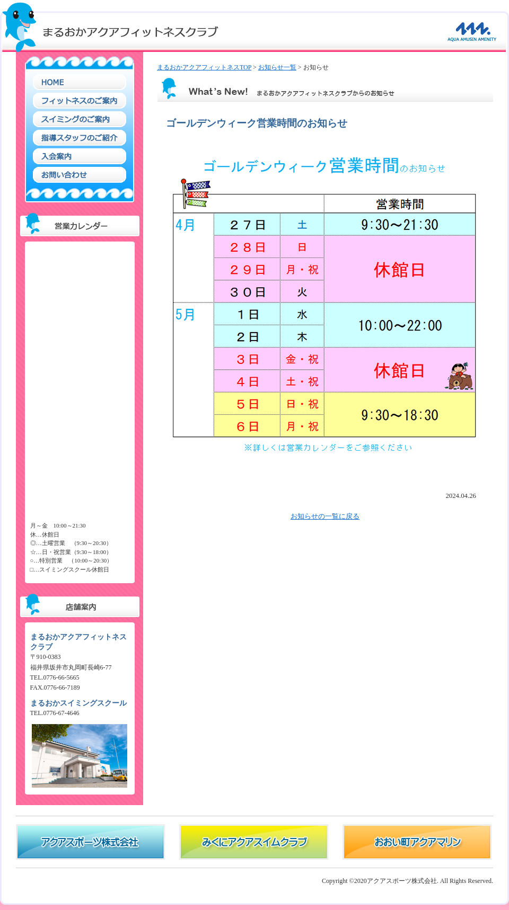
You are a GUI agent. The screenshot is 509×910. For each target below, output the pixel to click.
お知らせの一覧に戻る (325, 516)
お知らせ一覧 (277, 67)
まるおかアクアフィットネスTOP (204, 67)
